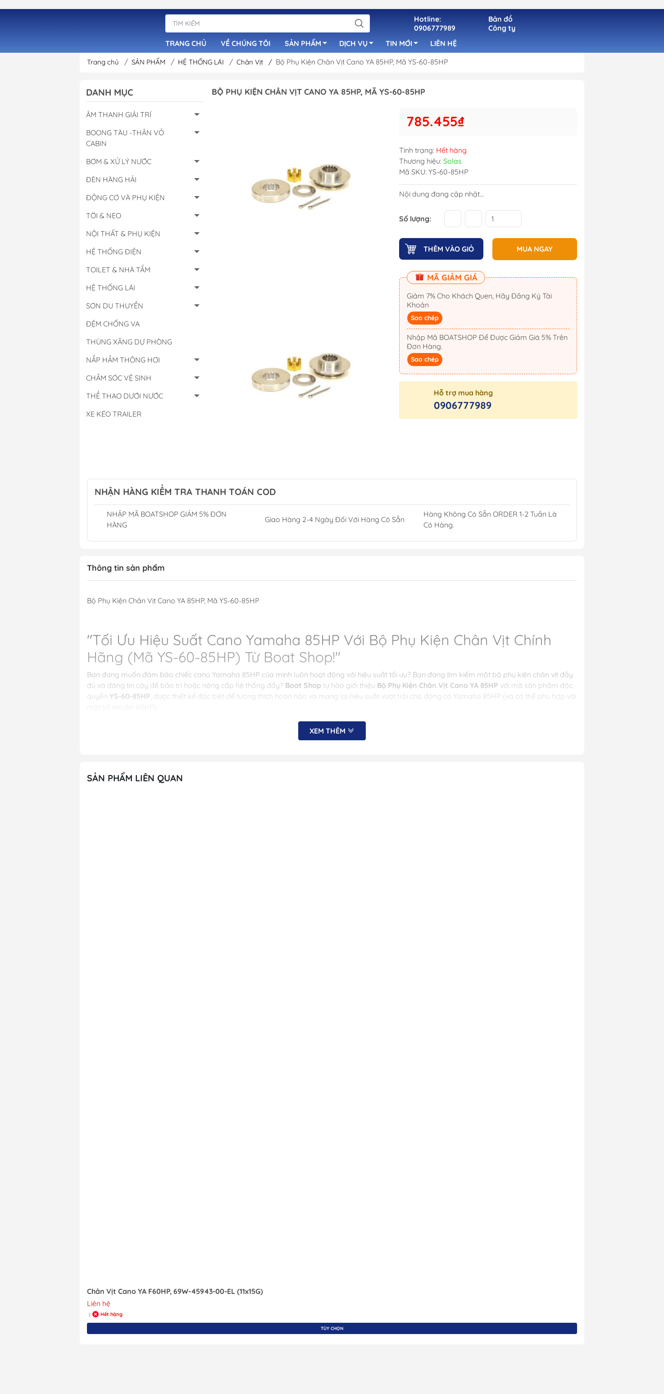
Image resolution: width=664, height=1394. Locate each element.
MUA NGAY (535, 252)
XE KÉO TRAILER (113, 417)
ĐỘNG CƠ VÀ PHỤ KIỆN (125, 201)
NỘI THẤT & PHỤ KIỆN (123, 237)
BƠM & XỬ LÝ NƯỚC (118, 165)
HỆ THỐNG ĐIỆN (113, 255)
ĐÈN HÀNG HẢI (111, 183)
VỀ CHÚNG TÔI (245, 36)
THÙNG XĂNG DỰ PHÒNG (129, 345)
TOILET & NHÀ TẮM (118, 273)
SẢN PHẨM (308, 37)
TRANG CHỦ (185, 36)
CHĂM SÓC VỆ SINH (118, 381)
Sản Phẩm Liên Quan (135, 781)
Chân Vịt (261, 65)
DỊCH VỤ (358, 37)
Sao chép (425, 320)
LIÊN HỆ (443, 36)
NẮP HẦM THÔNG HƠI (123, 363)
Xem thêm (332, 733)
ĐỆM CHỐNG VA (113, 327)
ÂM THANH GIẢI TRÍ (118, 118)
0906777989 (462, 408)
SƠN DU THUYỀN (114, 309)
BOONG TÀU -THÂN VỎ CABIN (125, 141)
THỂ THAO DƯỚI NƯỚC (124, 399)
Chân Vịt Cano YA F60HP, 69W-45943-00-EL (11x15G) (175, 1294)
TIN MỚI (404, 37)
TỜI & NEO (103, 219)
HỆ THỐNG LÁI (207, 65)
